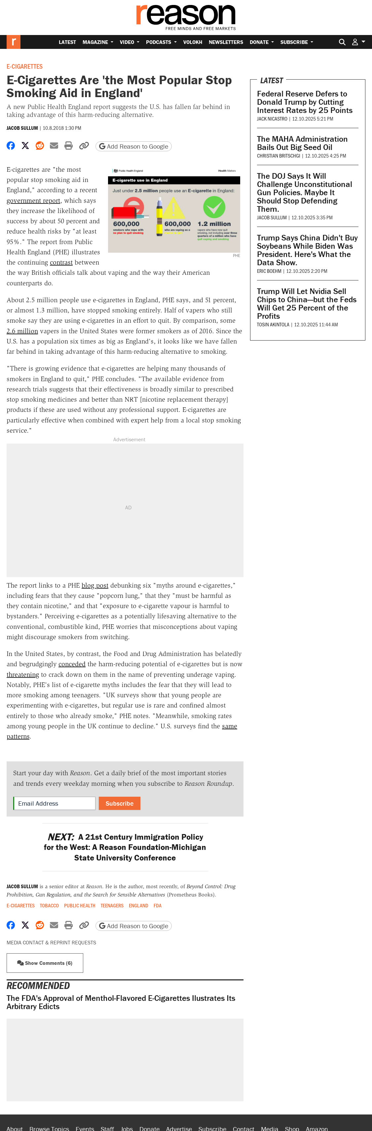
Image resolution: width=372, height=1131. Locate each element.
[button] (358, 42)
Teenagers (112, 905)
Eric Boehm (269, 270)
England (138, 905)
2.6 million (22, 331)
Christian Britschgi (278, 155)
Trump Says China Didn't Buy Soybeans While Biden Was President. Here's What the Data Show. (307, 250)
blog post (95, 585)
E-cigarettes (25, 66)
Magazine (96, 42)
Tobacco (49, 905)
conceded (72, 664)
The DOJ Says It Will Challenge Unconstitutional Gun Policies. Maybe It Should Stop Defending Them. (304, 192)
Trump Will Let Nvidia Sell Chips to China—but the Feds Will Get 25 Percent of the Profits (306, 303)
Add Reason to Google (133, 146)
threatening (23, 674)
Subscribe (294, 42)
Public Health (79, 905)
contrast (61, 262)
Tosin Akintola (273, 324)
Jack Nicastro (272, 118)
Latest (67, 42)
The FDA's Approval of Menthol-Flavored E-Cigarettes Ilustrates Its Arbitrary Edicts (121, 1002)
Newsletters (226, 42)
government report (33, 200)
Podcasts (159, 42)
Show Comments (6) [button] (44, 963)
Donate (260, 42)
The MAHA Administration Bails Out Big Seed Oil (302, 143)
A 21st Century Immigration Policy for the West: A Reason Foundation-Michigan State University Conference (125, 847)
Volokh (192, 42)
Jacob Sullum (22, 128)
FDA (158, 905)
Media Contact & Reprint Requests (51, 942)
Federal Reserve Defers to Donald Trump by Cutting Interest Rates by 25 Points (305, 102)
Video (127, 42)
